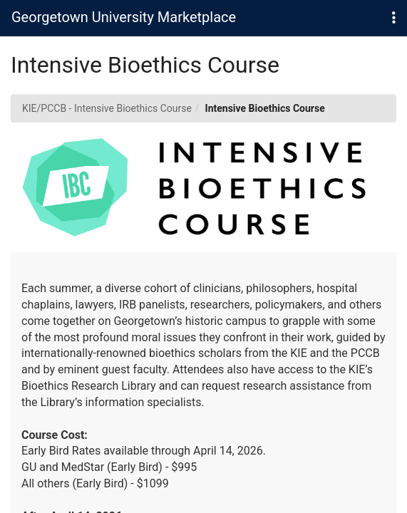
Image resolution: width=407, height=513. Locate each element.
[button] (394, 18)
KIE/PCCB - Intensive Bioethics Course (107, 108)
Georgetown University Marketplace (123, 17)
